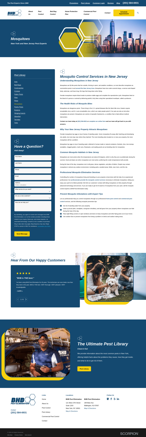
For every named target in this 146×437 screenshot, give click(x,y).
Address (17, 182)
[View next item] (23, 299)
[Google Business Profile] (108, 399)
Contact (44, 421)
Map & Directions (72, 411)
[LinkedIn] (118, 399)
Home (44, 399)
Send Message (22, 234)
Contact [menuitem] (107, 13)
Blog (118, 3)
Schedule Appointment (124, 13)
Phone (17, 169)
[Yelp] (115, 399)
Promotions (74, 3)
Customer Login (99, 3)
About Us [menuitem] (30, 13)
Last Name (18, 163)
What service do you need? (23, 189)
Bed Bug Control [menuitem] (53, 13)
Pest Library (85, 3)
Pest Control (46, 408)
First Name (18, 156)
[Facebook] (111, 399)
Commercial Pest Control (50, 416)
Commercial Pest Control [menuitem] (90, 13)
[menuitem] (15, 81)
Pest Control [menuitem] (41, 13)
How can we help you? (22, 202)
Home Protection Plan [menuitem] (71, 13)
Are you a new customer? (22, 196)
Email (16, 176)
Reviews (110, 3)
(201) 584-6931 (131, 3)
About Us (45, 403)
